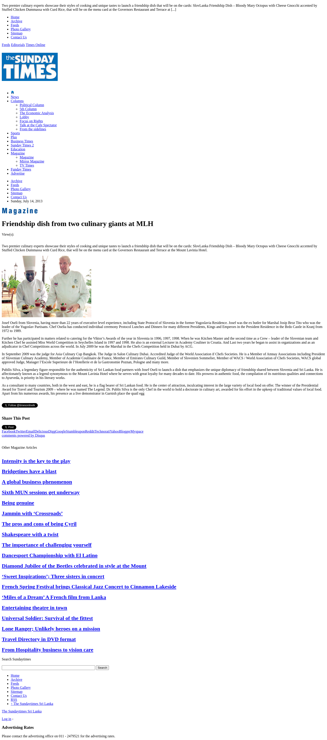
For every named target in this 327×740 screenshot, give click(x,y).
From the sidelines (33, 129)
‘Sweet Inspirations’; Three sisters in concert (53, 576)
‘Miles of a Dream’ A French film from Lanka (54, 597)
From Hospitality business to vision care (47, 650)
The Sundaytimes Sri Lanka (32, 704)
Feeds (15, 25)
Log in (6, 719)
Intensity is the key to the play (36, 461)
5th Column (28, 109)
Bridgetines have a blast (29, 471)
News (15, 97)
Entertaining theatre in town (34, 608)
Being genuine (18, 503)
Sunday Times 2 (22, 145)
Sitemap (16, 33)
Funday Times (21, 169)
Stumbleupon (75, 431)
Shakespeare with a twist (30, 534)
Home (15, 17)
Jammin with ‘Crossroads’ (32, 513)
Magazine (18, 153)
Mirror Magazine (32, 161)
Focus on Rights (31, 121)
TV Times (27, 165)
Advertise (18, 173)
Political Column (32, 105)
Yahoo (114, 431)
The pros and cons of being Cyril (39, 524)
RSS (14, 700)
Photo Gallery (21, 29)
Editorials (18, 45)
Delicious (41, 431)
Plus (14, 137)
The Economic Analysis (37, 113)
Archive (16, 21)
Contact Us (19, 37)
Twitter (21, 431)
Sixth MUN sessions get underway (41, 492)
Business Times (22, 141)
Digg (51, 431)
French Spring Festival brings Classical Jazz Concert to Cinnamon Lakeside (89, 587)
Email (30, 431)
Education (18, 149)
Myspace (137, 431)
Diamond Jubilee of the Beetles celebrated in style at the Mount (74, 566)
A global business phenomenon (37, 482)
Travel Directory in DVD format (39, 639)
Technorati (102, 431)
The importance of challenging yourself (46, 545)
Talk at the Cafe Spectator (38, 125)
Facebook (9, 431)
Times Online (35, 45)
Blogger (125, 431)
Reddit (90, 431)
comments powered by (23, 435)
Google (60, 431)
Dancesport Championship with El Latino (50, 555)
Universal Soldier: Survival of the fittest (47, 618)
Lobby (24, 117)
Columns (17, 101)
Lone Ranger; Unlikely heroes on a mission (51, 629)
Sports (15, 133)
